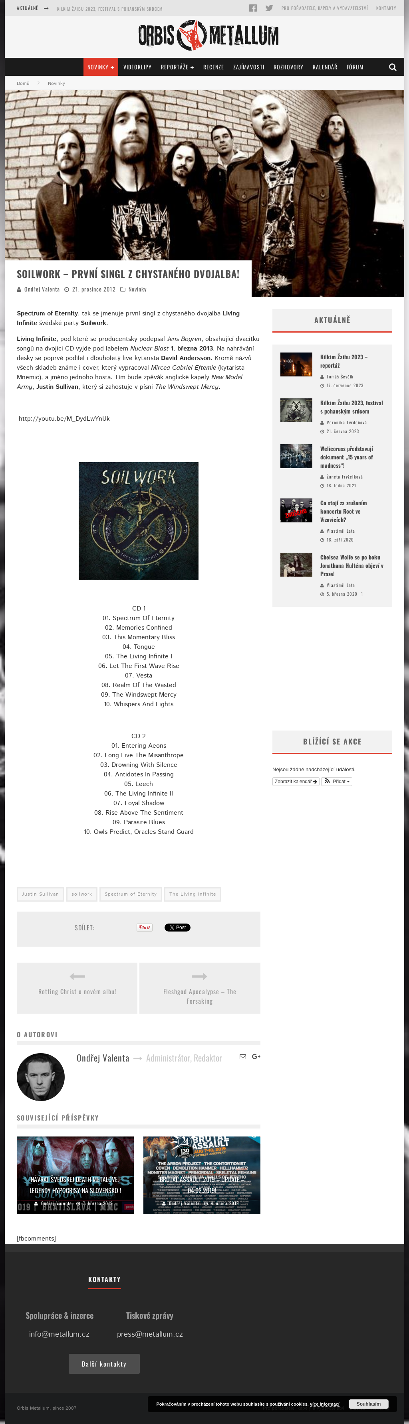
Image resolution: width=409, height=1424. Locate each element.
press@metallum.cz (150, 1334)
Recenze (213, 67)
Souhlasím (369, 1404)
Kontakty (386, 8)
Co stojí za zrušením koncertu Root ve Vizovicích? (343, 511)
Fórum (355, 67)
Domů (23, 83)
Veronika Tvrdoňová (347, 422)
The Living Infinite (192, 894)
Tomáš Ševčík (340, 376)
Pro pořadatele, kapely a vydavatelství (325, 8)
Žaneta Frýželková (345, 476)
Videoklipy (137, 67)
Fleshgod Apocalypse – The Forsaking (199, 996)
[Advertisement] (332, 669)
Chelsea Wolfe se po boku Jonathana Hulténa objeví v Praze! (351, 565)
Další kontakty (104, 1364)
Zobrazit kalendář (296, 781)
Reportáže (175, 67)
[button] (337, 782)
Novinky (98, 67)
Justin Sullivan (40, 894)
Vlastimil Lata (341, 531)
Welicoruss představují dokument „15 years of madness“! (346, 456)
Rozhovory (289, 67)
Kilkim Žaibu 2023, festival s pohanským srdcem (110, 9)
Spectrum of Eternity (131, 894)
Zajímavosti (248, 67)
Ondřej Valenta (42, 289)
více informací (325, 1404)
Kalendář (325, 67)
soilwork (81, 894)
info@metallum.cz (59, 1334)
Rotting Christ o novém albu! (77, 991)
